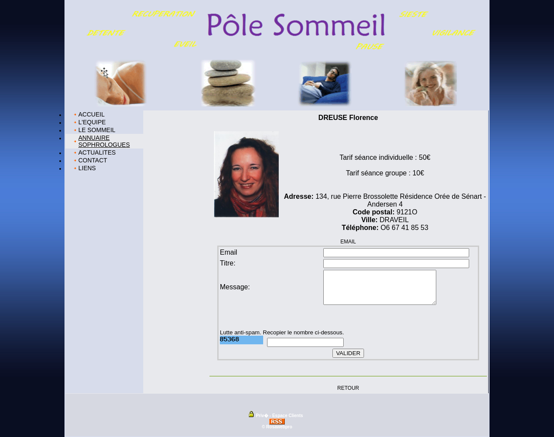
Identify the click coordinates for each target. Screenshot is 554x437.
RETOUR (348, 388)
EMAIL (348, 242)
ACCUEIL (91, 114)
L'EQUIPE (92, 122)
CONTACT (92, 160)
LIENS (87, 168)
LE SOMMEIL (97, 129)
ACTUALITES (97, 152)
